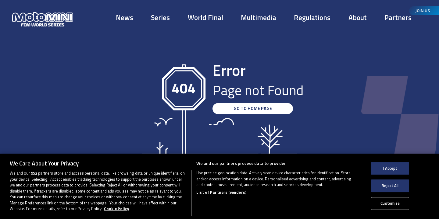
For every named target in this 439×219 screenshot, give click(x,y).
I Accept (390, 168)
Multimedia (258, 17)
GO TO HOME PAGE (253, 108)
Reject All (390, 185)
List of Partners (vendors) (221, 192)
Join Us (422, 10)
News (124, 17)
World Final (205, 17)
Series (160, 17)
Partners (398, 17)
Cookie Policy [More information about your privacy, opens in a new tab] (116, 209)
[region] (219, 186)
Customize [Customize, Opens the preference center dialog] (390, 203)
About (357, 17)
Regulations (312, 17)
